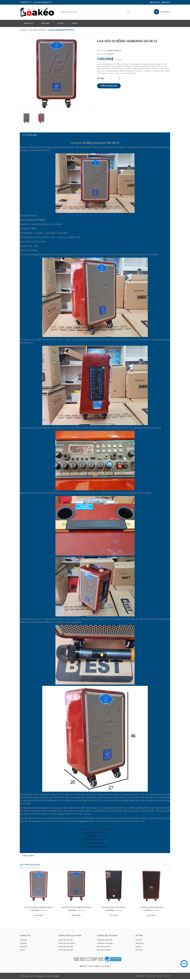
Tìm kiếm (139, 940)
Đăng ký (166, 2)
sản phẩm (162, 12)
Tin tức (159, 976)
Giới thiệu (23, 943)
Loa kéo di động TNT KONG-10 (113, 907)
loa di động (106, 966)
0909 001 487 (26, 2)
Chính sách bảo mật (65, 940)
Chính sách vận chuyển (66, 943)
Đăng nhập (155, 2)
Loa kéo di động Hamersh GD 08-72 (76, 907)
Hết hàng (114, 915)
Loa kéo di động (93, 966)
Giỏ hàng (139, 949)
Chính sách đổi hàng (65, 946)
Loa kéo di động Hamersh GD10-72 (38, 907)
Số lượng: (100, 78)
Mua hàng (38, 915)
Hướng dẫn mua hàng (104, 943)
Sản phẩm (23, 946)
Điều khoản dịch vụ (104, 946)
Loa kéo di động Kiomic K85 (151, 907)
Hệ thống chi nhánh (104, 949)
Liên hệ (22, 949)
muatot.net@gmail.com (43, 2)
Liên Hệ (167, 976)
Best (84, 966)
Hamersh (110, 54)
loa (101, 966)
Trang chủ (23, 940)
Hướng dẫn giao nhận (104, 940)
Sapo (57, 976)
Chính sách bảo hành (65, 949)
